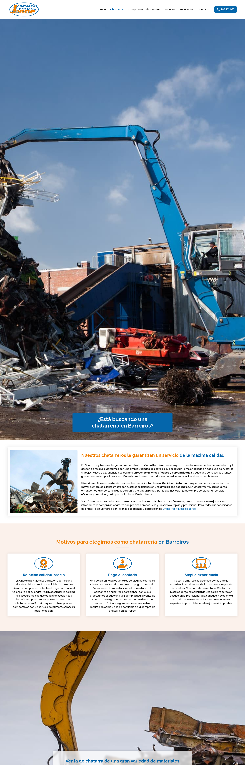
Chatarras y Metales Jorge (179, 509)
